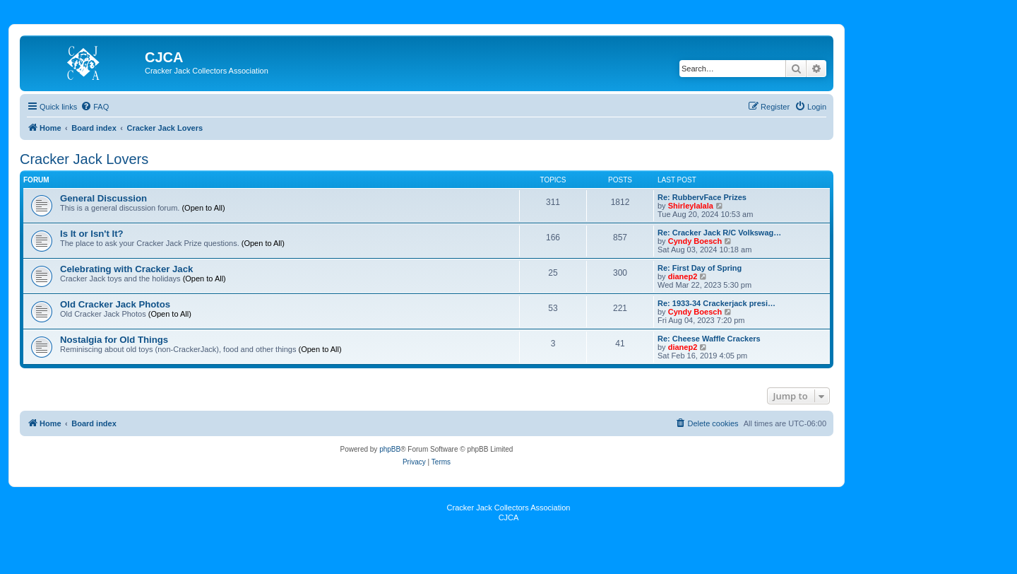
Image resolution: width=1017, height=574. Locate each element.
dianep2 (683, 276)
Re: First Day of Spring (700, 268)
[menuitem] (95, 106)
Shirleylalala (690, 205)
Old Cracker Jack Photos (115, 304)
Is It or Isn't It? (92, 233)
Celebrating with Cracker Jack (126, 269)
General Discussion (103, 198)
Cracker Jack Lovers (84, 159)
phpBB (389, 449)
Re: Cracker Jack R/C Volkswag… (719, 232)
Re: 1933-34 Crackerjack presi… (716, 303)
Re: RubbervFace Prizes (702, 197)
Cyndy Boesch (695, 241)
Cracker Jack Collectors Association (509, 507)
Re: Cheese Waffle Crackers (709, 338)
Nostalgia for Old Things (114, 339)
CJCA (509, 517)
